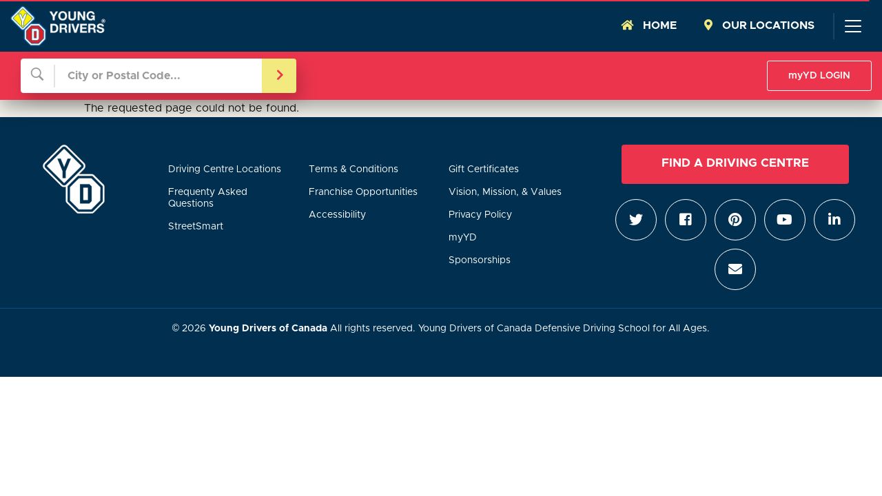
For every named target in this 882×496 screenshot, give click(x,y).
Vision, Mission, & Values (505, 192)
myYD (463, 237)
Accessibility (337, 215)
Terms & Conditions (353, 169)
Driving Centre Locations (224, 169)
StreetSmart (195, 226)
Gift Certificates (484, 169)
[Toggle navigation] (852, 26)
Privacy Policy (480, 215)
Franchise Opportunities (363, 192)
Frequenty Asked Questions (207, 198)
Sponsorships (480, 260)
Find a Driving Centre (735, 163)
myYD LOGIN (819, 76)
